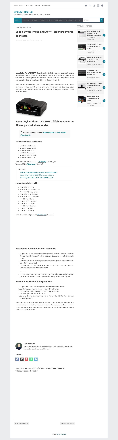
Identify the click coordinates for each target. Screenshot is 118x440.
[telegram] (36, 359)
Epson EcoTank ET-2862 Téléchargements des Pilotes (94, 46)
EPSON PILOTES (23, 11)
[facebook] (17, 359)
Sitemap (37, 5)
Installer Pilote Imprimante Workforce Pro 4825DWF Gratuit (38, 172)
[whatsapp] (31, 359)
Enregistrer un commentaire (34, 40)
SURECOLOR (58, 20)
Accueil (17, 20)
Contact (22, 5)
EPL (80, 20)
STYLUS (50, 20)
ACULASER (26, 20)
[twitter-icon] (90, 5)
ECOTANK (34, 20)
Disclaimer (29, 5)
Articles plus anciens (67, 423)
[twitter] (22, 359)
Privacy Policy (46, 5)
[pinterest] (26, 359)
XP (75, 20)
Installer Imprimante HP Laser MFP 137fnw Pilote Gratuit (94, 59)
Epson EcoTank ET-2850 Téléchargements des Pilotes (94, 85)
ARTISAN (42, 20)
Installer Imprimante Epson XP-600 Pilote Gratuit (93, 98)
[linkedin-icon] (98, 5)
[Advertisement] (44, 56)
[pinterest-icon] (102, 5)
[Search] (91, 20)
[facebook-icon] (85, 5)
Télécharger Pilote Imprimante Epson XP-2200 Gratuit (94, 72)
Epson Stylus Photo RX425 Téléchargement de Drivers (37, 175)
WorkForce (68, 20)
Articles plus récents (21, 423)
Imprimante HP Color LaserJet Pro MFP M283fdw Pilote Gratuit (94, 33)
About (16, 5)
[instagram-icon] (94, 5)
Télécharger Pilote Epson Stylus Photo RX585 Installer (37, 178)
